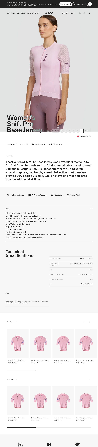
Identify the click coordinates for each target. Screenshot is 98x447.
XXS (62, 130)
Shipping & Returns (38, 144)
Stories (29, 13)
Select (87, 130)
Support (73, 13)
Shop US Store (65, 4)
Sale (18, 13)
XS (66, 130)
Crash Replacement (55, 144)
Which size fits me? (85, 136)
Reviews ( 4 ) (24, 144)
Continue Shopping (80, 4)
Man (8, 13)
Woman (13, 13)
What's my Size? (11, 144)
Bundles (23, 13)
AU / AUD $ (65, 13)
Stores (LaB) (35, 13)
